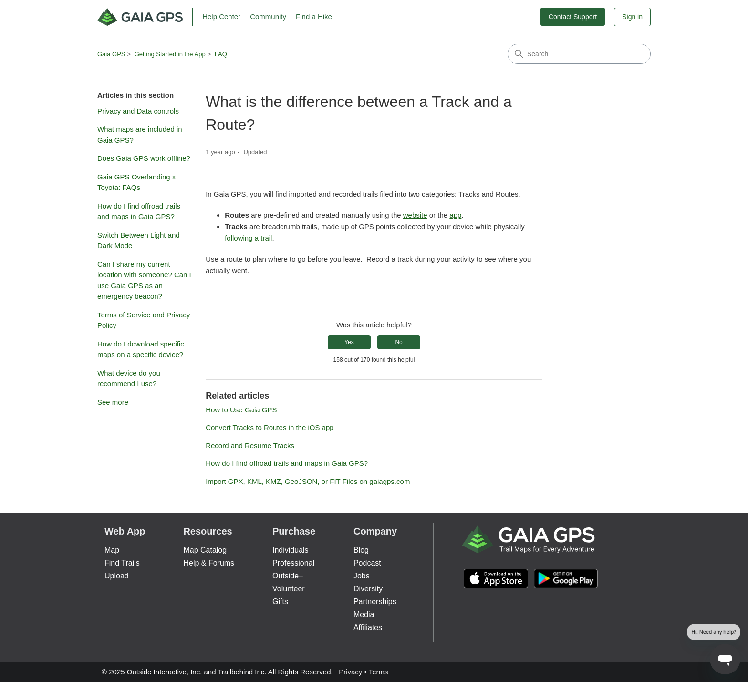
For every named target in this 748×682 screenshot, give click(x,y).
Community (268, 16)
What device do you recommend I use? (128, 378)
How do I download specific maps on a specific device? (140, 349)
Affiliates (367, 627)
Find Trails (122, 563)
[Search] (579, 53)
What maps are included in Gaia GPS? (139, 134)
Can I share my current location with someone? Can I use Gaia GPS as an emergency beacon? (144, 280)
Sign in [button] (632, 17)
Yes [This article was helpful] (349, 342)
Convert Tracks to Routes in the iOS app (269, 427)
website (415, 215)
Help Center (221, 16)
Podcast (367, 563)
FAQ (221, 54)
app (455, 215)
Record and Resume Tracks (250, 445)
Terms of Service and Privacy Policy (143, 320)
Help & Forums (208, 563)
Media (363, 614)
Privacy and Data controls (138, 111)
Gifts (280, 602)
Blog (361, 550)
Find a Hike (314, 16)
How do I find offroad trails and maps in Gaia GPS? (138, 211)
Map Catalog (205, 550)
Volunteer (288, 589)
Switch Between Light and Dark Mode (138, 240)
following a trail (248, 238)
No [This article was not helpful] (398, 342)
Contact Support (573, 17)
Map (111, 550)
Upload (116, 576)
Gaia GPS (111, 54)
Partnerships (374, 602)
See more (112, 402)
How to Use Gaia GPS (241, 410)
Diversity (368, 589)
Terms (378, 672)
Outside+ (287, 576)
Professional (293, 563)
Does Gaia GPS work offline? (143, 158)
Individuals (290, 550)
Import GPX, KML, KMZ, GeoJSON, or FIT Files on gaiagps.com (308, 481)
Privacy (350, 672)
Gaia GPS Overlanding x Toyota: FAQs (136, 182)
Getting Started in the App (170, 54)
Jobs (361, 576)
